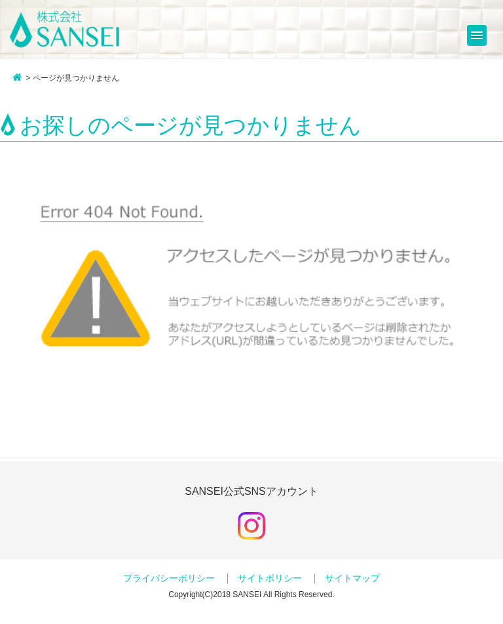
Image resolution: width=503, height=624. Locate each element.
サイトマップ (352, 578)
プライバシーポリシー (169, 578)
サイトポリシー (270, 578)
